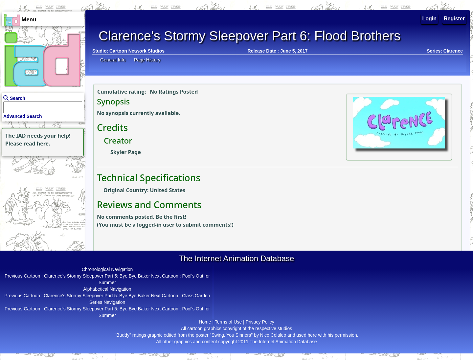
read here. (37, 143)
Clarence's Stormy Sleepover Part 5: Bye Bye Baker (97, 276)
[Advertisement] (41, 199)
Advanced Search (22, 116)
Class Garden (196, 295)
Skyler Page (125, 152)
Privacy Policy (260, 322)
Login (429, 18)
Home (205, 322)
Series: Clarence (445, 51)
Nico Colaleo (273, 335)
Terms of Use (228, 322)
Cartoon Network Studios (137, 51)
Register (454, 18)
